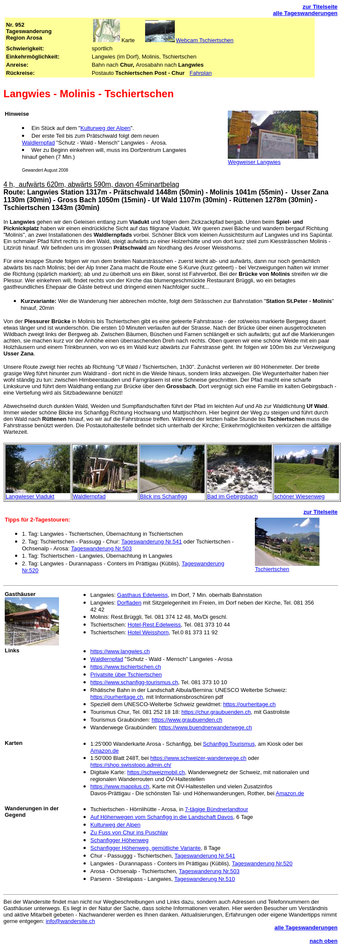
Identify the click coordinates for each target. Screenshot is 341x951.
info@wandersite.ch (70, 921)
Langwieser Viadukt (30, 496)
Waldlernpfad (38, 142)
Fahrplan (200, 73)
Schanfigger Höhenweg (119, 840)
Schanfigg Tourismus (228, 744)
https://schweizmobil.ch (156, 772)
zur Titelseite (320, 6)
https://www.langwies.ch (120, 651)
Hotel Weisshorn (148, 632)
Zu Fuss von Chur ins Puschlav (129, 832)
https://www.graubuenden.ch (187, 719)
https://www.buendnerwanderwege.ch (205, 727)
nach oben (324, 941)
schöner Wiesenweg (299, 496)
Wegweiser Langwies (254, 162)
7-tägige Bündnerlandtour (216, 809)
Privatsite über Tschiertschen (126, 674)
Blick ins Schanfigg (163, 496)
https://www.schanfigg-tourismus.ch (134, 682)
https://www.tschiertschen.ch (125, 667)
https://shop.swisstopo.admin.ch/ (130, 765)
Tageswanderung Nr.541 (151, 541)
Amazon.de (104, 750)
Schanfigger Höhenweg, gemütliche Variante (145, 848)
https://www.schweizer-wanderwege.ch (198, 758)
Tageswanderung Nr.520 (262, 863)
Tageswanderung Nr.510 (204, 879)
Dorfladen (129, 602)
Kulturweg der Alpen (105, 128)
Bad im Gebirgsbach (232, 496)
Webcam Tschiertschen (204, 40)
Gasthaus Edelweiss (142, 595)
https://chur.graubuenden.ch (216, 712)
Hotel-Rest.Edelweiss (154, 624)
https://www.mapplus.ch (119, 786)
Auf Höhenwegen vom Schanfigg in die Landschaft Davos (161, 817)
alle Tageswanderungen (305, 13)
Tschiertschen (272, 569)
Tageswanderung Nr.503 (101, 548)
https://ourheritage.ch (116, 697)
